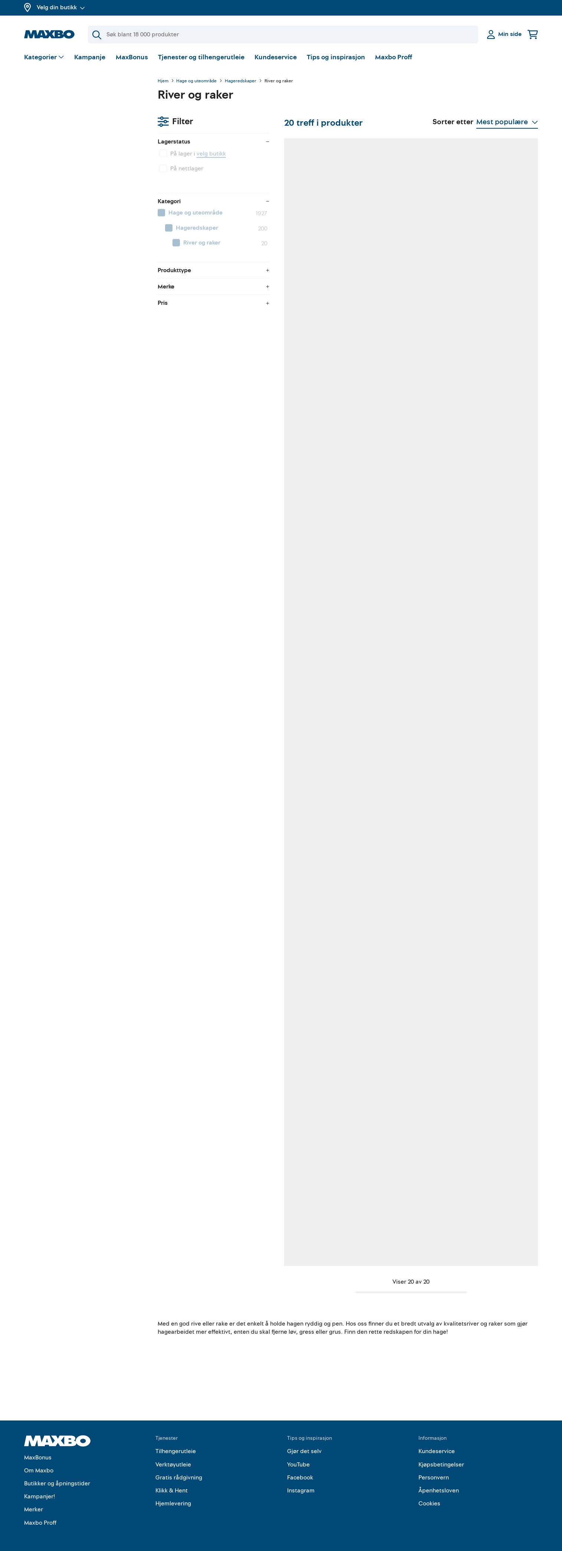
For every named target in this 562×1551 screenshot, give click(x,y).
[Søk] (283, 34)
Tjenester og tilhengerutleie (201, 57)
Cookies (429, 1496)
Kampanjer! (39, 1489)
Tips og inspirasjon (336, 57)
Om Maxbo (38, 1463)
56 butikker (209, 553)
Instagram (301, 1483)
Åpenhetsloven (438, 1483)
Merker (33, 1502)
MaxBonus (132, 57)
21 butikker (395, 1220)
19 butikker (488, 330)
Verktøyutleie (173, 1457)
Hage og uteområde (196, 81)
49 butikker (489, 553)
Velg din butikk (61, 7)
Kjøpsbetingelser (441, 1457)
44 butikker (302, 330)
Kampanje (89, 57)
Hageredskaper (240, 81)
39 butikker (395, 997)
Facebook (300, 1470)
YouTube (298, 1457)
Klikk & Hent (171, 1483)
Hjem (163, 81)
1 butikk (205, 997)
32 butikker (209, 330)
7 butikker (487, 775)
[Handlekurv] (533, 34)
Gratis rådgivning (178, 1470)
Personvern (433, 1470)
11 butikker (301, 775)
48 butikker (395, 330)
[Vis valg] (44, 57)
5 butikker (487, 997)
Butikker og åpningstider (57, 1476)
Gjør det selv (304, 1444)
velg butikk (77, 120)
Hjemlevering (173, 1496)
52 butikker (302, 553)
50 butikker (395, 553)
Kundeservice (275, 57)
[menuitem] (83, 179)
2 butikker (487, 1220)
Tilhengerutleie (175, 1444)
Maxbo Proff (393, 57)
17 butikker (301, 997)
